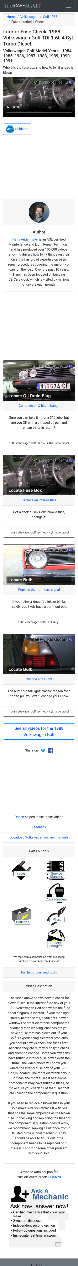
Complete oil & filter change (39, 406)
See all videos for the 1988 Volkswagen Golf (39, 731)
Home (11, 17)
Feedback (39, 827)
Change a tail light (39, 679)
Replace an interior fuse (39, 500)
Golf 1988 (50, 17)
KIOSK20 (54, 1177)
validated (17, 129)
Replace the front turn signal (39, 590)
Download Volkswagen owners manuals (39, 837)
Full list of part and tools (39, 972)
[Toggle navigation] (69, 6)
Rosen (19, 817)
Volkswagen (29, 17)
